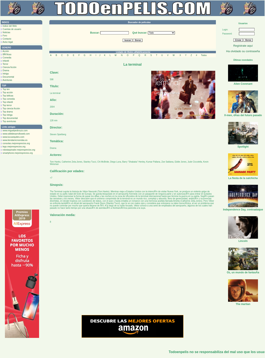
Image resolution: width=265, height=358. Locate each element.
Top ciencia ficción (10, 108)
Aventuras (6, 80)
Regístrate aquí (243, 45)
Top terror (6, 105)
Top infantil (7, 102)
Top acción (7, 92)
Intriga (5, 73)
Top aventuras (8, 121)
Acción (5, 51)
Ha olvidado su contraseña (243, 51)
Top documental (9, 118)
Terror (4, 64)
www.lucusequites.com (12, 137)
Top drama (7, 112)
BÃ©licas (6, 54)
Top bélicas (7, 96)
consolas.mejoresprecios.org (15, 143)
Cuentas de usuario (11, 29)
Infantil (5, 61)
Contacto (6, 39)
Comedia (6, 57)
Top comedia (8, 99)
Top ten (5, 89)
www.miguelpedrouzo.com (14, 130)
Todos (204, 55)
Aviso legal (7, 42)
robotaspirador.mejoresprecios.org (18, 150)
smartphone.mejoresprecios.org (17, 153)
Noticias (5, 32)
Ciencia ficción (8, 67)
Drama (5, 70)
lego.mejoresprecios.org (13, 146)
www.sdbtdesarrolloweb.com (15, 134)
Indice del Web (9, 26)
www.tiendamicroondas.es (14, 140)
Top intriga (6, 115)
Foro (4, 35)
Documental (7, 77)
